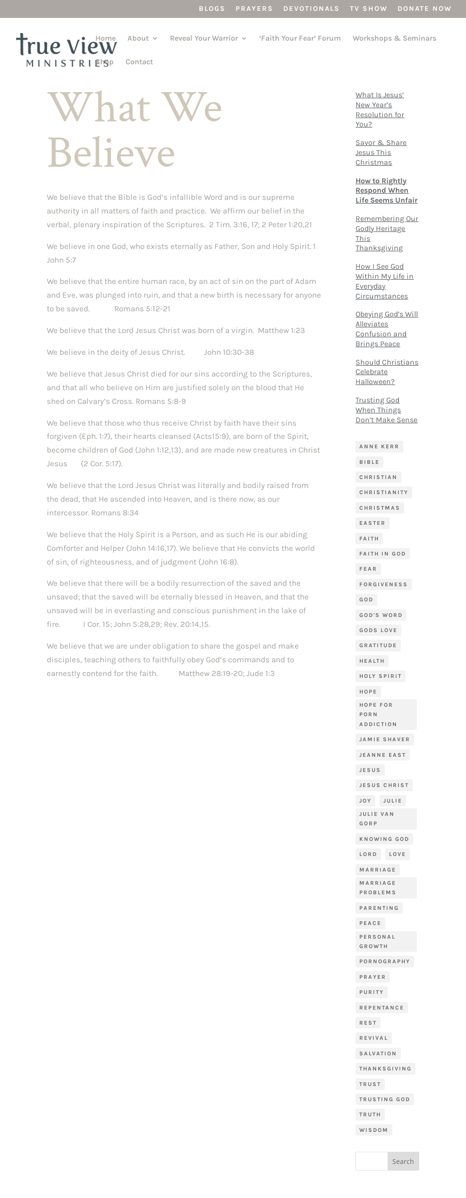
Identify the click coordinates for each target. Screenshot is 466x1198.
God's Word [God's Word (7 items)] (381, 615)
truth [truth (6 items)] (370, 1114)
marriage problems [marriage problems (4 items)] (378, 888)
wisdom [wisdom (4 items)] (374, 1130)
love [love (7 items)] (397, 854)
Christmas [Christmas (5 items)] (379, 508)
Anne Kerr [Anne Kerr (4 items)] (379, 446)
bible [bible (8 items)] (369, 462)
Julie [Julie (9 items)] (392, 800)
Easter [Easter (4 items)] (372, 523)
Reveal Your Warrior (204, 39)
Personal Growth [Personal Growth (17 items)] (377, 941)
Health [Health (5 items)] (372, 661)
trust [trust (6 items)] (370, 1084)
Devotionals (311, 9)
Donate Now (425, 9)
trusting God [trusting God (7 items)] (384, 1099)
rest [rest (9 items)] (368, 1022)
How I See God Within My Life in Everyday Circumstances (385, 281)
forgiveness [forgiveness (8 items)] (383, 584)
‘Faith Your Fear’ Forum (300, 39)
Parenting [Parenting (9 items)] (379, 908)
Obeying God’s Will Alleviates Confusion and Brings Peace (387, 328)
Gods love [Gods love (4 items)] (378, 630)
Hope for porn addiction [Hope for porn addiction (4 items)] (378, 714)
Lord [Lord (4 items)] (368, 854)
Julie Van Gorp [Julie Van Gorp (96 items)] (377, 819)
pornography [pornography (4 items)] (384, 961)
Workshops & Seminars (394, 39)
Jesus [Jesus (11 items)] (370, 770)
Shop (104, 62)
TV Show (369, 9)
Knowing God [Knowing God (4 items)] (384, 839)
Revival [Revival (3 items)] (373, 1038)
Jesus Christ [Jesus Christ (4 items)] (384, 785)
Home (105, 39)
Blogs (212, 9)
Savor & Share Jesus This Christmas (381, 152)
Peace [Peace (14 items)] (370, 923)
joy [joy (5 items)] (365, 800)
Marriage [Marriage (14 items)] (377, 869)
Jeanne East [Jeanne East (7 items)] (382, 755)
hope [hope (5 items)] (368, 691)
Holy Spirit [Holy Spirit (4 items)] (380, 676)
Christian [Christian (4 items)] (378, 477)
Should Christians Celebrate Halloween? (387, 372)
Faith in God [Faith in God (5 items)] (382, 553)
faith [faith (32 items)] (369, 538)
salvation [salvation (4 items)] (378, 1053)
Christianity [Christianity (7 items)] (383, 492)
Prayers (254, 9)
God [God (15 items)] (366, 599)
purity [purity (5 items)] (371, 992)
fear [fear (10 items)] (368, 568)
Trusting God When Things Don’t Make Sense (386, 409)
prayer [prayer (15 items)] (372, 977)
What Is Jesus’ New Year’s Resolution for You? (380, 109)
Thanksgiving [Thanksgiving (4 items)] (385, 1068)
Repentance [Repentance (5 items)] (381, 1007)
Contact (139, 62)
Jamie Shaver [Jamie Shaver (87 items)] (384, 739)
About (138, 39)
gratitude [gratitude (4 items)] (378, 645)
